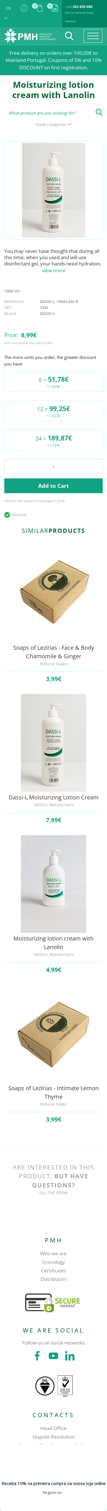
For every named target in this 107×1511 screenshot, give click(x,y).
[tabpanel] (53, 190)
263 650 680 (82, 6)
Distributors (54, 1279)
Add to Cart (53, 486)
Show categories (53, 124)
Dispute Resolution (53, 1436)
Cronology (53, 1262)
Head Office (53, 1428)
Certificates (53, 1270)
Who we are (53, 1253)
